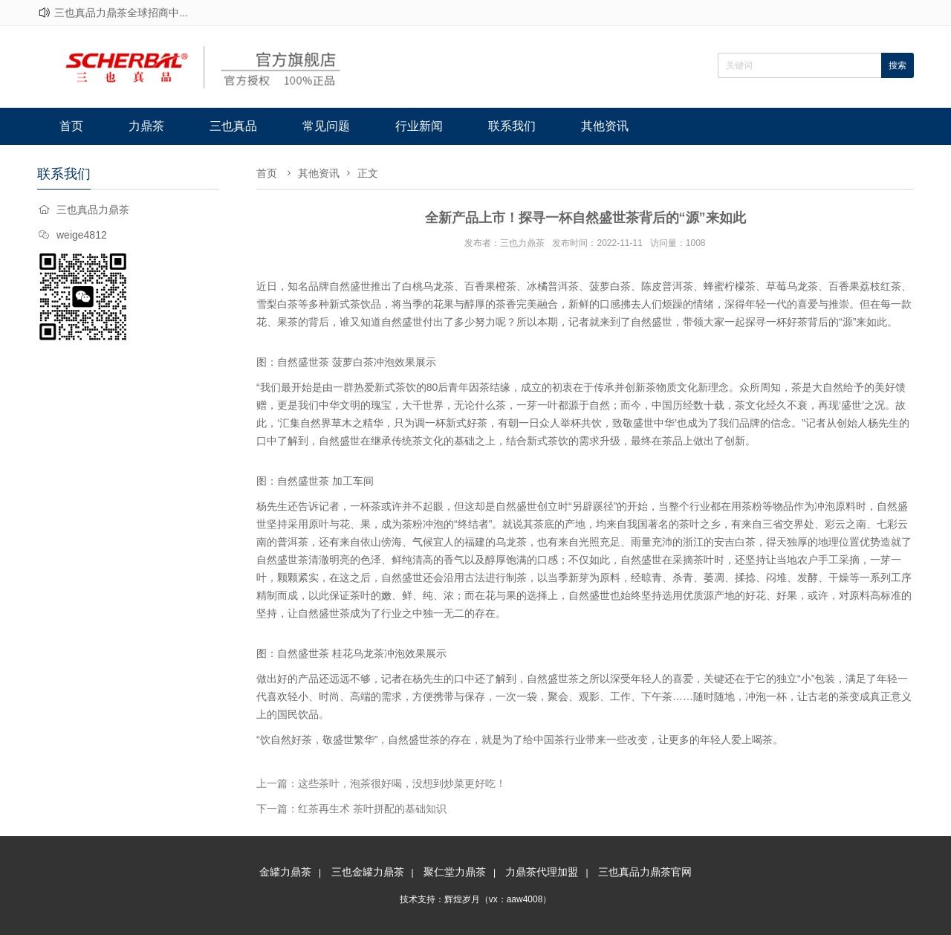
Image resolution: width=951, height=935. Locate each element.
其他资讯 (605, 126)
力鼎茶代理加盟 (541, 872)
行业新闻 (419, 126)
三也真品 (233, 126)
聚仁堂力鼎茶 (454, 872)
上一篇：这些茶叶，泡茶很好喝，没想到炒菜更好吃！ (381, 783)
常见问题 (326, 126)
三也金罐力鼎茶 (367, 872)
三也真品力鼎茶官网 (645, 872)
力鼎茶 (146, 126)
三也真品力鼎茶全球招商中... (121, 13)
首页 (71, 126)
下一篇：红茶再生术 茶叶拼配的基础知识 (351, 809)
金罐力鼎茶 (285, 872)
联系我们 (512, 126)
